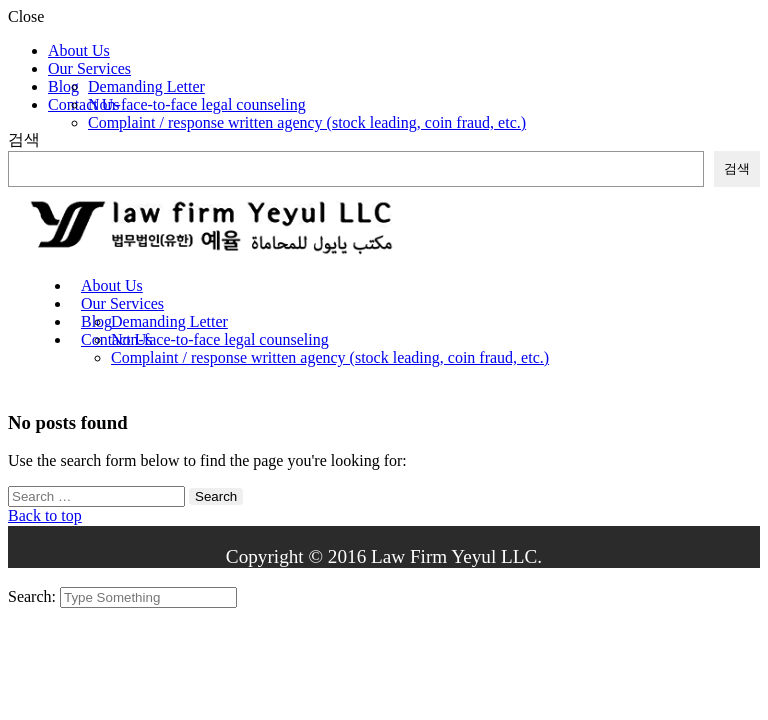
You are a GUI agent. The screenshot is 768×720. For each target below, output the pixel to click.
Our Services (89, 68)
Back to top (45, 515)
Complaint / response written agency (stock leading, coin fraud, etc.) (307, 122)
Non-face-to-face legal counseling (197, 104)
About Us (79, 50)
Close (26, 16)
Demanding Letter (146, 86)
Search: (34, 596)
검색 (24, 139)
